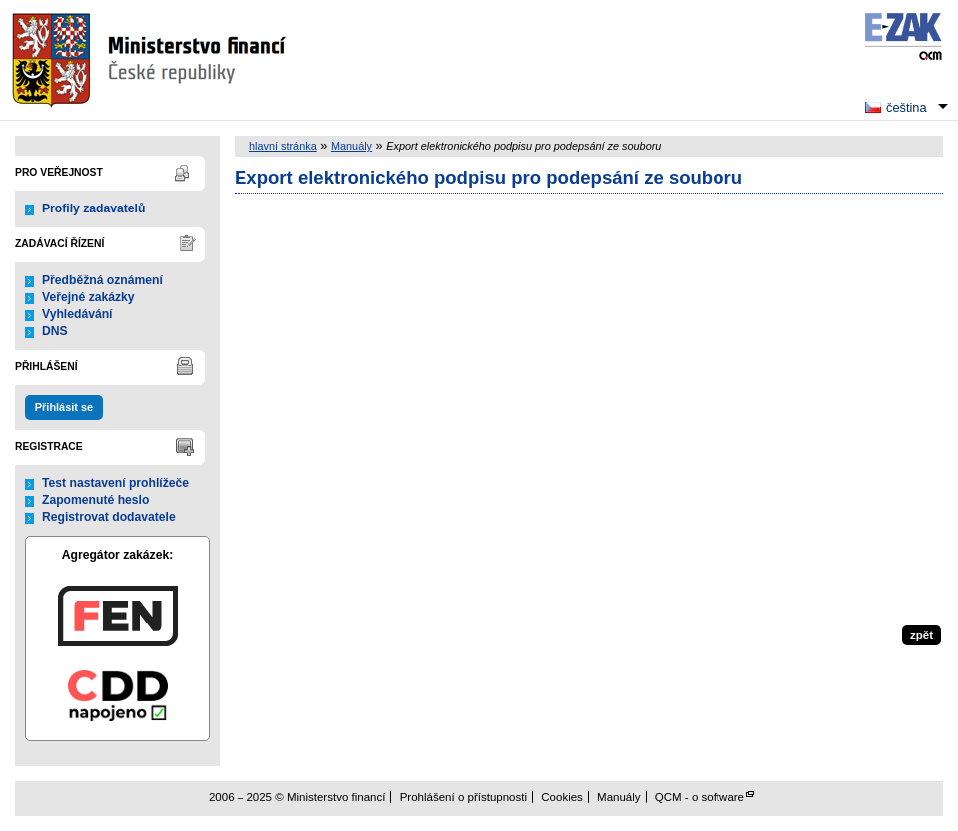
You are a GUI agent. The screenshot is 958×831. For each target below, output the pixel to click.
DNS (55, 331)
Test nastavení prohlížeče (115, 483)
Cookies (562, 797)
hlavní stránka (283, 146)
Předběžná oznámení (102, 280)
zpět (921, 635)
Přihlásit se (64, 407)
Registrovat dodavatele (109, 517)
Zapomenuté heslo (95, 500)
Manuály (351, 146)
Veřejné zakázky (88, 297)
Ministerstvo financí (151, 60)
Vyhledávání (77, 314)
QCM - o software (699, 797)
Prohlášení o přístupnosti (463, 797)
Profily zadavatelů (93, 208)
